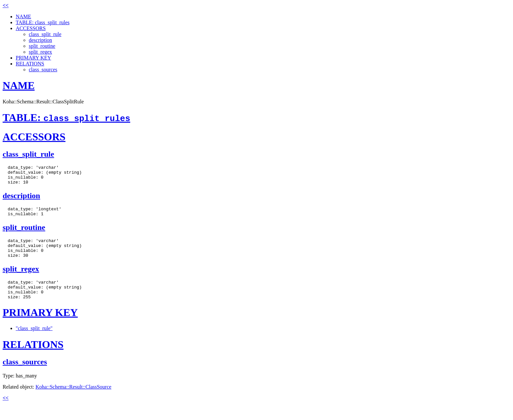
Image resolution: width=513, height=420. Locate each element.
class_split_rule (45, 34)
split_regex (40, 52)
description (40, 40)
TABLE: (66, 117)
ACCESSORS (31, 28)
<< (6, 5)
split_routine (42, 46)
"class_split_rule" (34, 342)
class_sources (43, 69)
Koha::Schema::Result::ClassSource (73, 400)
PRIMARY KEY (33, 58)
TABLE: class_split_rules (42, 22)
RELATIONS (30, 63)
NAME (23, 16)
